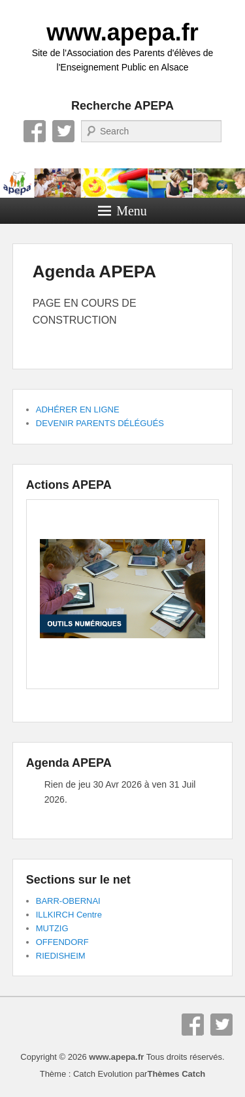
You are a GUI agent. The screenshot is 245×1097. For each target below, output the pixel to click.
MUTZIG (52, 928)
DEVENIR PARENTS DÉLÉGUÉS (100, 423)
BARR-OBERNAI (68, 901)
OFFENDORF (62, 942)
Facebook (35, 131)
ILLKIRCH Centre (69, 914)
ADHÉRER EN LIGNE (78, 409)
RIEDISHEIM (61, 956)
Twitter (63, 131)
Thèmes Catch (176, 1074)
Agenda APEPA (94, 271)
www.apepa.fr (122, 32)
